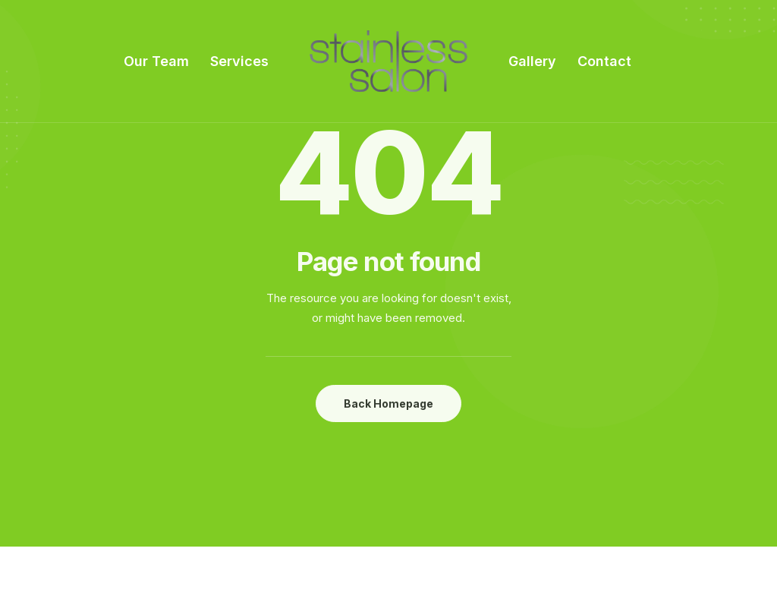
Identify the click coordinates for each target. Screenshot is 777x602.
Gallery (532, 61)
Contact (604, 61)
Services (239, 61)
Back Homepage (388, 403)
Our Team (156, 61)
